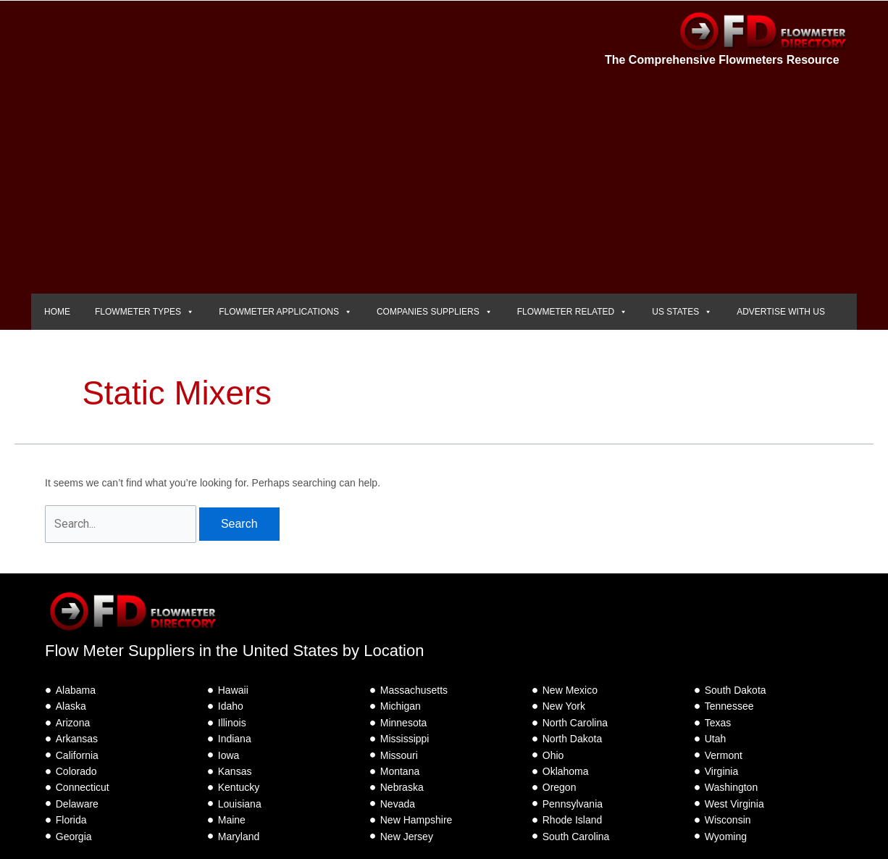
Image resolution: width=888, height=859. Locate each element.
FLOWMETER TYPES (144, 312)
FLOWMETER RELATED (572, 312)
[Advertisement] (444, 184)
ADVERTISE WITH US (781, 312)
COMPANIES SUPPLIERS (435, 312)
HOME (57, 312)
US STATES (682, 312)
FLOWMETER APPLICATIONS (285, 312)
